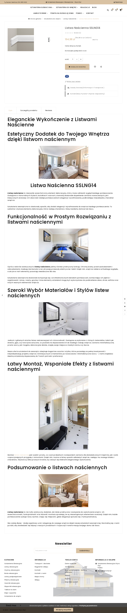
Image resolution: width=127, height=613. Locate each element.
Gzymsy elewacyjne (12, 570)
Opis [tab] (10, 110)
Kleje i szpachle (10, 593)
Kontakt (38, 570)
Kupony (68, 579)
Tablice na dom (10, 590)
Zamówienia (69, 567)
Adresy (67, 575)
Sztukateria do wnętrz (12, 596)
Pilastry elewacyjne (11, 580)
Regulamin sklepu (41, 567)
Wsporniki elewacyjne (12, 586)
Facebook (67, 76)
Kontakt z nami (40, 573)
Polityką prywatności (88, 606)
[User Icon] (118, 2)
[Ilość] (73, 59)
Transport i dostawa (42, 564)
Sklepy (37, 580)
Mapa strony (39, 577)
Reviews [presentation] (48, 110)
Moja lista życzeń (71, 582)
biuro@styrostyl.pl (104, 571)
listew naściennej (21, 455)
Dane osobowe (70, 564)
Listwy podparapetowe (13, 577)
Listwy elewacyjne (11, 567)
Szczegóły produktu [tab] (28, 110)
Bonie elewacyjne (11, 573)
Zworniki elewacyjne (12, 583)
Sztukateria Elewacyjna (13, 564)
